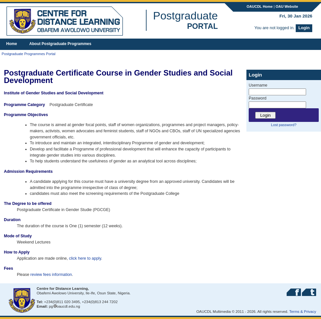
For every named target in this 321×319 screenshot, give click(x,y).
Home (11, 43)
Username (258, 85)
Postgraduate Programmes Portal (28, 54)
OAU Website (287, 6)
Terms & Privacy (302, 311)
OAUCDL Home (260, 6)
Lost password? (284, 125)
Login (304, 27)
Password (258, 98)
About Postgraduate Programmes (60, 43)
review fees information (51, 274)
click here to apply (85, 258)
